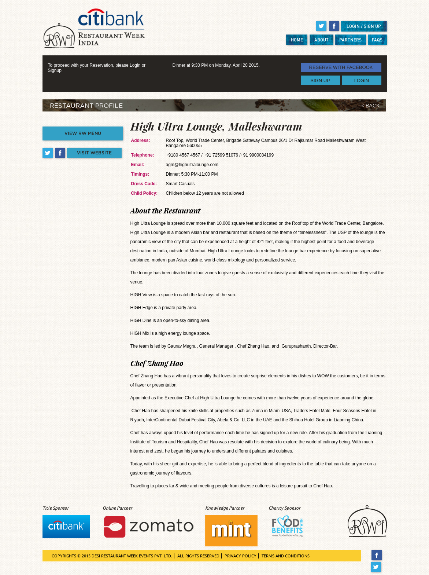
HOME (297, 40)
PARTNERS (350, 40)
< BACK (370, 106)
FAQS (377, 40)
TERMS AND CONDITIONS (286, 555)
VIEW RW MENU (82, 133)
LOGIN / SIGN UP (364, 26)
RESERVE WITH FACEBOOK (341, 67)
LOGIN (361, 80)
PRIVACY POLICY (240, 555)
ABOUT (321, 40)
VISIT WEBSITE (94, 153)
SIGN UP (320, 80)
